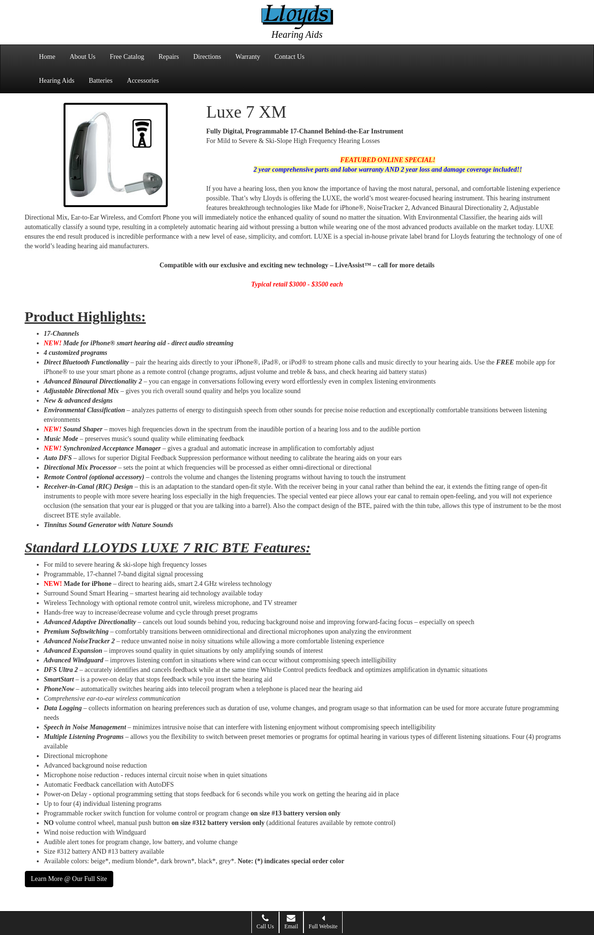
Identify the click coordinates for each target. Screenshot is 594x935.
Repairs (169, 56)
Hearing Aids (57, 80)
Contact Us (290, 56)
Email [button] (291, 922)
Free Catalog (127, 56)
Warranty (248, 56)
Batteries (101, 80)
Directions (207, 56)
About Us (83, 56)
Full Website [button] (323, 922)
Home (47, 56)
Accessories (143, 80)
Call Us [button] (265, 922)
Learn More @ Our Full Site (69, 878)
